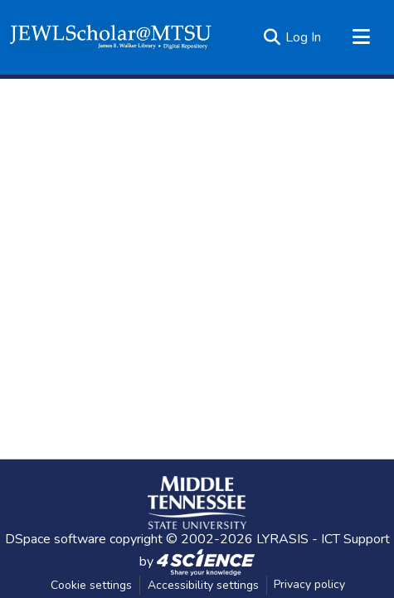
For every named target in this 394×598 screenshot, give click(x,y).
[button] (111, 37)
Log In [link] (303, 37)
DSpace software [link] (55, 539)
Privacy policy (309, 584)
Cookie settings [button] (91, 585)
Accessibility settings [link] (203, 585)
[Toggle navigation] (361, 37)
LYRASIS (282, 539)
